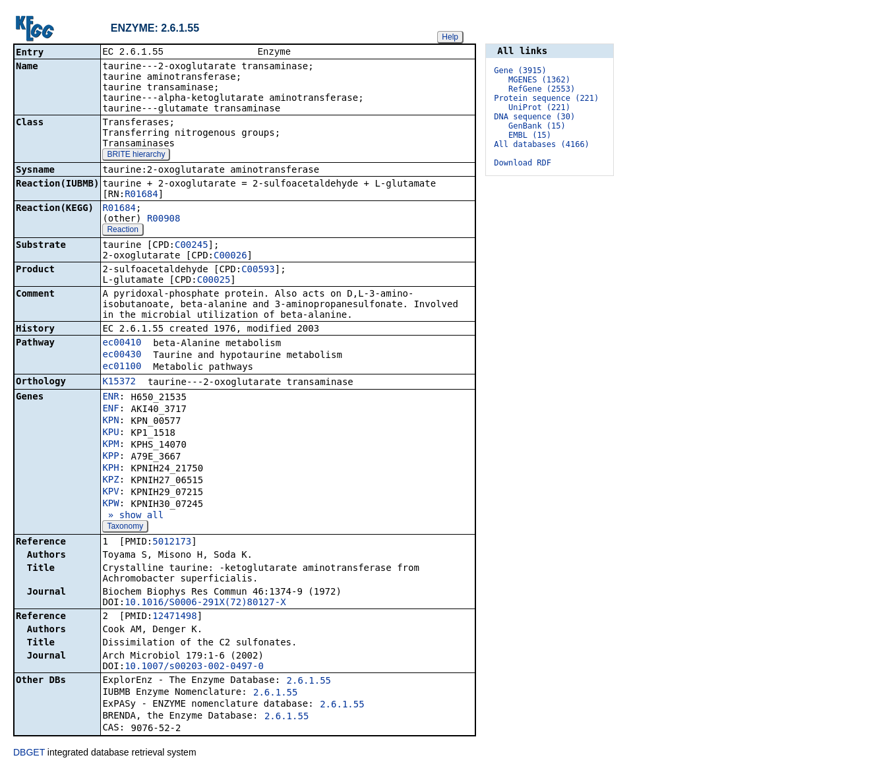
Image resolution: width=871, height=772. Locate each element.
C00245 (191, 246)
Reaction (122, 230)
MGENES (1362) (539, 79)
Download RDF (522, 162)
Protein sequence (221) (546, 98)
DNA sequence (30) (534, 116)
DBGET (29, 753)
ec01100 (121, 367)
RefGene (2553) (541, 89)
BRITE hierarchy (136, 155)
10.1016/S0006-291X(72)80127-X (205, 603)
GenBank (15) (537, 126)
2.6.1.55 (309, 681)
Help (450, 37)
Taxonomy (125, 527)
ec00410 (121, 343)
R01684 (141, 195)
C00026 (230, 256)
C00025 (214, 281)
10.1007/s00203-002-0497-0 (194, 667)
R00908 (164, 219)
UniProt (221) (539, 107)
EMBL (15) (529, 135)
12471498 (174, 617)
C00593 (258, 270)
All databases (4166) (541, 144)
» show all (133, 516)
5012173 (171, 542)
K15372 (119, 382)
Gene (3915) (520, 70)
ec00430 (121, 355)
